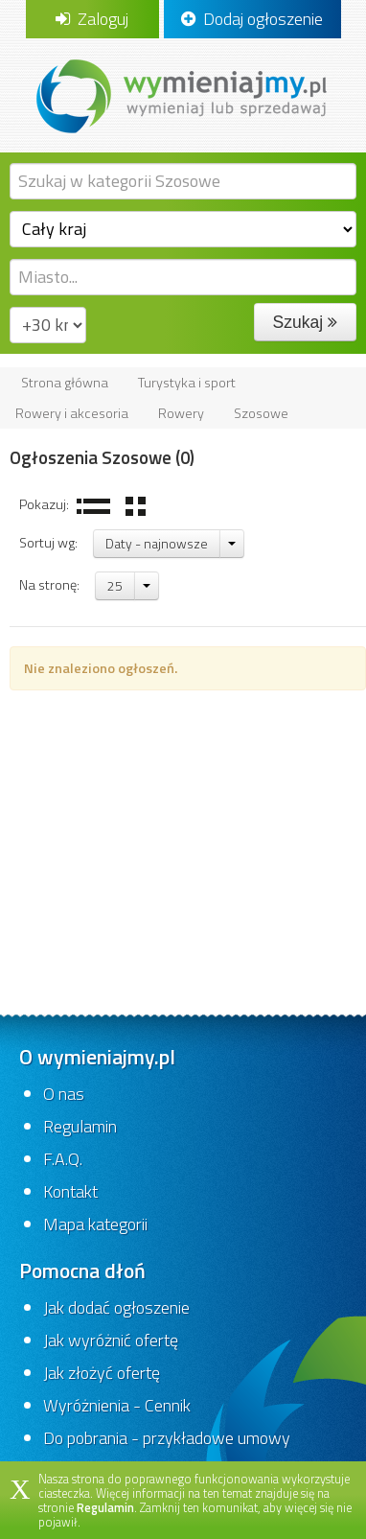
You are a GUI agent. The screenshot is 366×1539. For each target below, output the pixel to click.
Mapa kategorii (95, 1224)
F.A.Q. (62, 1159)
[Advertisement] (183, 845)
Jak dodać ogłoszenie (116, 1307)
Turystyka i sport (187, 382)
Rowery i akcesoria (71, 413)
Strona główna (64, 382)
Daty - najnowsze (156, 543)
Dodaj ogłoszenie (252, 19)
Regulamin (80, 1126)
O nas (63, 1094)
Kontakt (70, 1191)
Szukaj (305, 322)
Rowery (181, 413)
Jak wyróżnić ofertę (110, 1340)
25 (115, 585)
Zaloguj (92, 19)
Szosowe (261, 413)
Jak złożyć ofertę (101, 1373)
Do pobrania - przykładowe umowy (166, 1438)
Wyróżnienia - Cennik (117, 1405)
